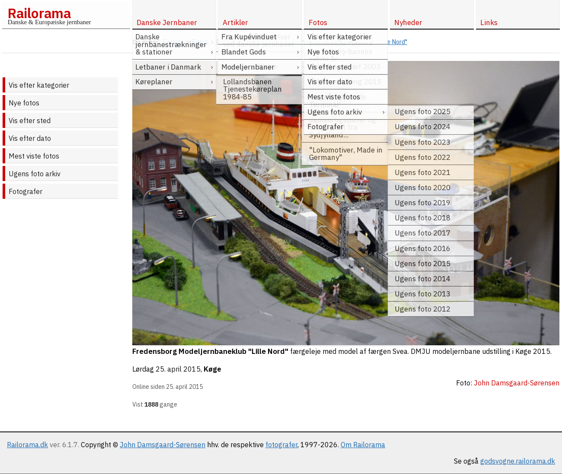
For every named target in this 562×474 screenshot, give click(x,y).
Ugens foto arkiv (35, 173)
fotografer (281, 444)
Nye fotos (24, 103)
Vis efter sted (30, 120)
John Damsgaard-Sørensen (162, 444)
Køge (212, 369)
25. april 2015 (178, 369)
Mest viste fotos (34, 156)
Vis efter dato (30, 138)
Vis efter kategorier (39, 85)
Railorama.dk (27, 444)
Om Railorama (363, 444)
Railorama (39, 13)
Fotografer (25, 191)
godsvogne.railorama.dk (517, 461)
